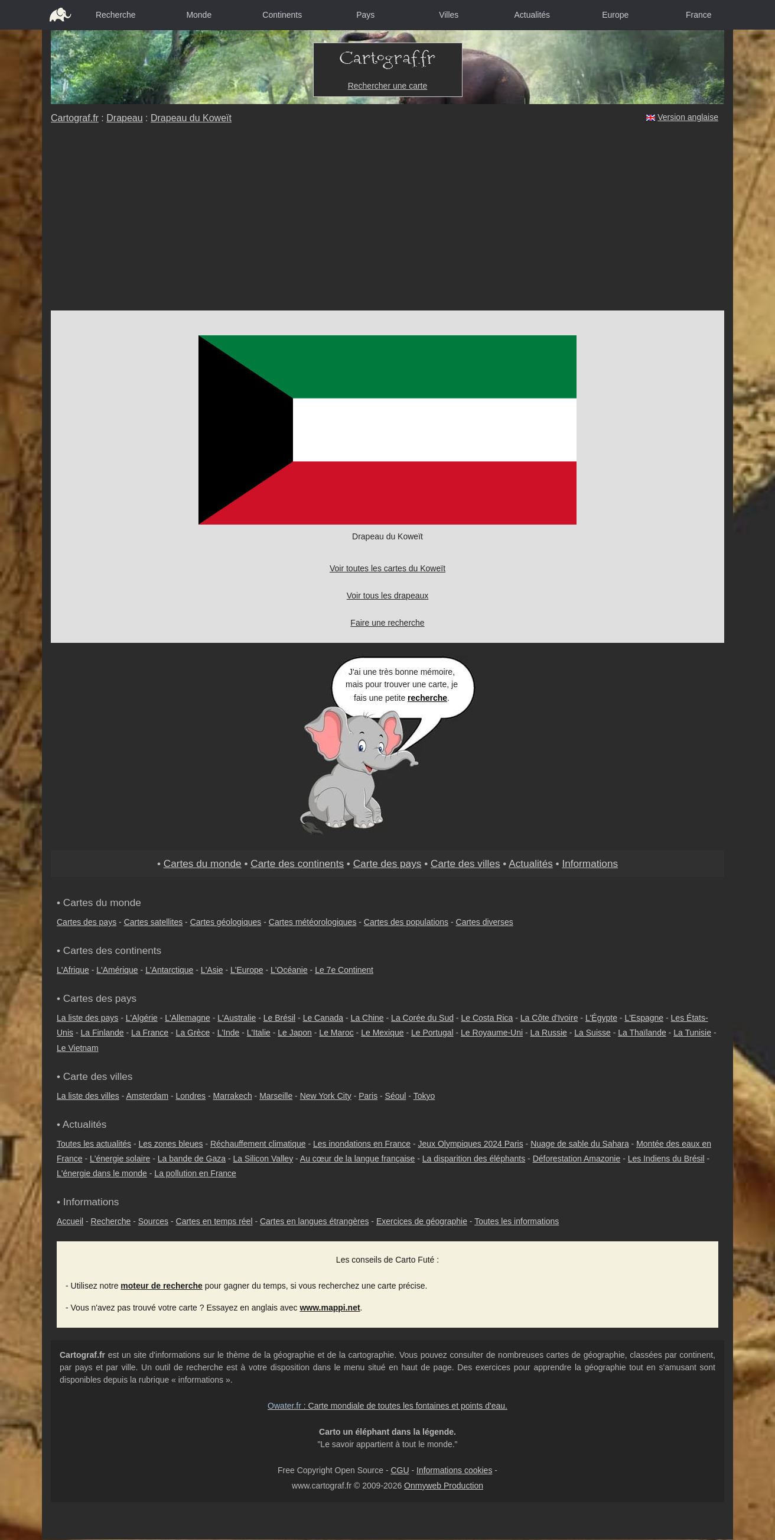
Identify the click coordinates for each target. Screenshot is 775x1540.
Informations (590, 863)
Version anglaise (687, 117)
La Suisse (592, 1032)
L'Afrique (73, 970)
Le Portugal (432, 1032)
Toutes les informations (516, 1221)
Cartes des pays (86, 922)
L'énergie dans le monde (102, 1173)
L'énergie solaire (120, 1158)
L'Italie (259, 1032)
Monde (198, 15)
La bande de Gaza (192, 1158)
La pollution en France (195, 1173)
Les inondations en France (362, 1143)
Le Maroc (336, 1032)
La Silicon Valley (263, 1158)
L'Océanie (289, 970)
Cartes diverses (484, 922)
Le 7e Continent (344, 970)
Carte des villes (465, 863)
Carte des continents (297, 863)
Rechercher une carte (388, 85)
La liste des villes (88, 1096)
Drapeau (124, 118)
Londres (191, 1096)
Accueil (70, 1221)
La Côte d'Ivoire (549, 1018)
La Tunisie (692, 1032)
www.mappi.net (329, 1307)
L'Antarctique (169, 970)
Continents (282, 15)
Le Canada (323, 1018)
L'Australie (236, 1018)
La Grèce (193, 1032)
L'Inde (228, 1032)
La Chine (367, 1018)
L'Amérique (117, 970)
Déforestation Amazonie (577, 1158)
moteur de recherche (162, 1285)
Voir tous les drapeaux (388, 595)
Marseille (275, 1096)
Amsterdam (147, 1096)
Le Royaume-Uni (492, 1032)
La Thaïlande (642, 1032)
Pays (365, 15)
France (699, 15)
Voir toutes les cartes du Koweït (387, 568)
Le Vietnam (78, 1048)
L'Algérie (142, 1018)
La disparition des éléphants (473, 1158)
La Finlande (101, 1032)
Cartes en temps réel (214, 1221)
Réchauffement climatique (258, 1143)
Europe (615, 15)
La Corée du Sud (422, 1018)
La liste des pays (87, 1018)
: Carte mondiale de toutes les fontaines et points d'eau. (387, 1405)
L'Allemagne (187, 1018)
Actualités (532, 15)
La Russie (548, 1032)
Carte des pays (387, 863)
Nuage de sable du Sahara (579, 1143)
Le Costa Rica (487, 1018)
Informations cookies (454, 1470)
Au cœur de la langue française (357, 1158)
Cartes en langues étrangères (314, 1221)
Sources (153, 1221)
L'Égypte (601, 1018)
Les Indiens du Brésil (666, 1158)
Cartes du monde (203, 863)
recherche (427, 698)
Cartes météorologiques (313, 922)
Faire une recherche (387, 622)
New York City (325, 1096)
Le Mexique (382, 1032)
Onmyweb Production (443, 1485)
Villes (448, 15)
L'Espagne (643, 1018)
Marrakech (232, 1096)
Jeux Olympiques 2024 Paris (470, 1143)
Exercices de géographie (421, 1221)
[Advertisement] (387, 222)
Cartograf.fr (75, 118)
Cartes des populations (406, 922)
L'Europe (246, 970)
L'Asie (212, 970)
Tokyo (424, 1096)
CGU (399, 1470)
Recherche (116, 15)
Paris (368, 1096)
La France (149, 1032)
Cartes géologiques (226, 922)
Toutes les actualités (94, 1143)
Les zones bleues (171, 1143)
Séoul (395, 1096)
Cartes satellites (153, 922)
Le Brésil (279, 1018)
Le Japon (295, 1032)
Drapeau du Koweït (191, 118)
